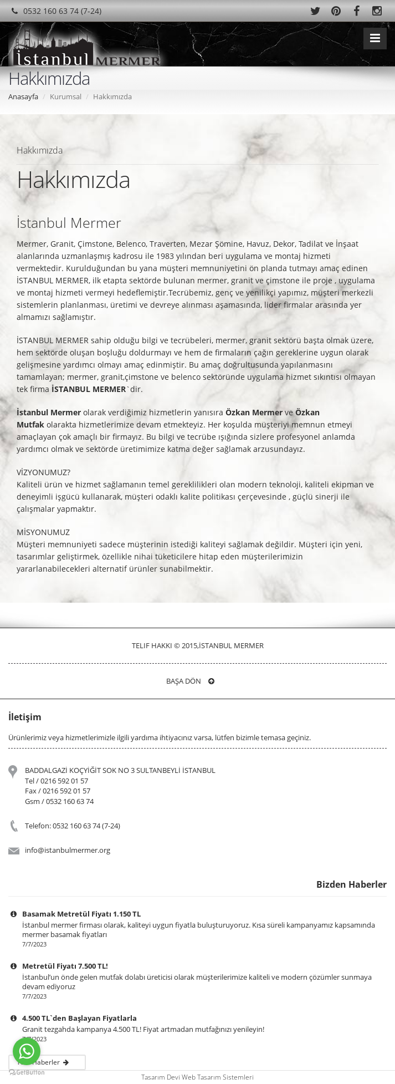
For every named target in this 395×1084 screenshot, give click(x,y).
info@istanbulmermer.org (67, 850)
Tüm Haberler (45, 1062)
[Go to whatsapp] (26, 1051)
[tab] (197, 150)
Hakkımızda (40, 150)
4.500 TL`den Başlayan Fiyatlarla (79, 1018)
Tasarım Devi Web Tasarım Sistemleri (197, 1077)
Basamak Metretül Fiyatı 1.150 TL (81, 914)
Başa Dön (190, 681)
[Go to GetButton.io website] (26, 1072)
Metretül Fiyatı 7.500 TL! (65, 966)
